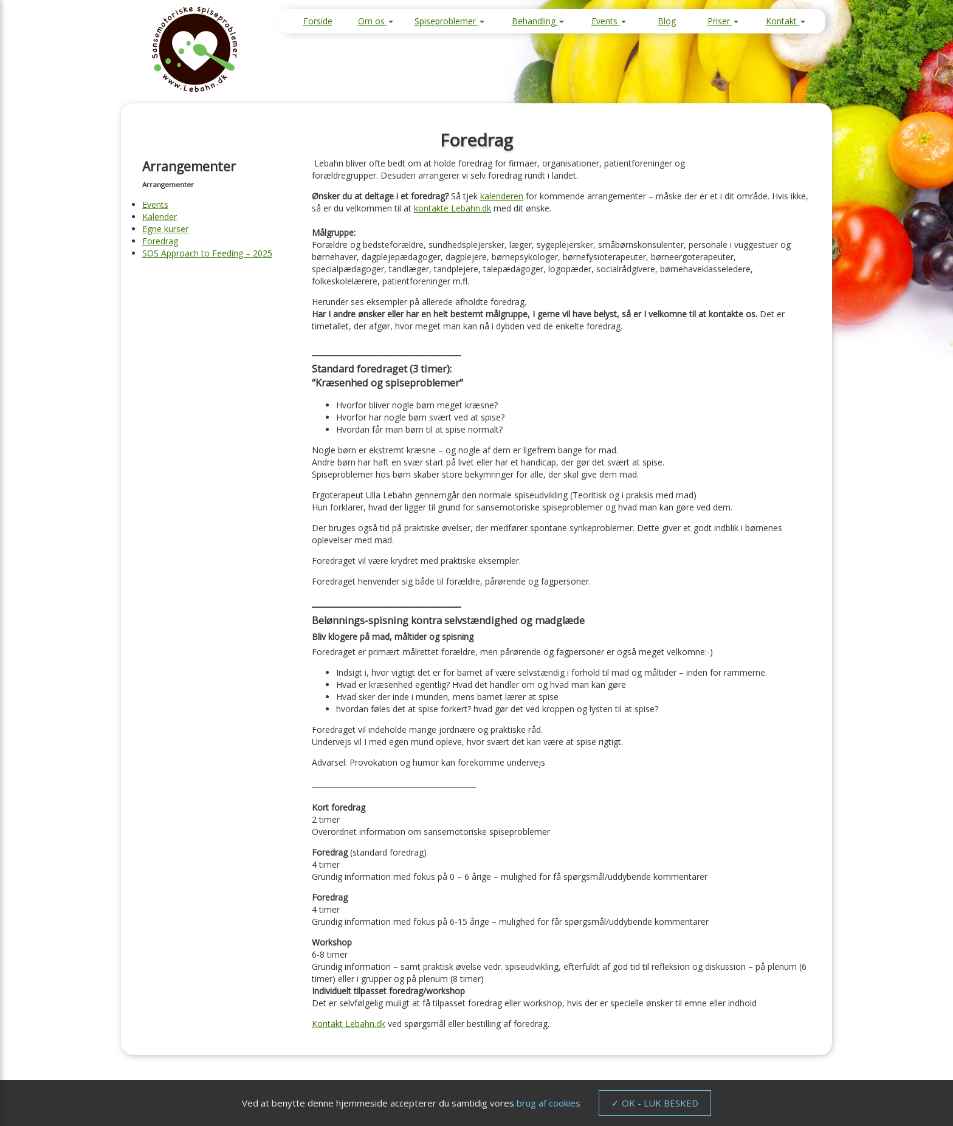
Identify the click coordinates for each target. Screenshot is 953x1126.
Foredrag (160, 241)
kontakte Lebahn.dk (452, 208)
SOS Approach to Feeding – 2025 (207, 253)
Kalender (159, 216)
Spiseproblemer (449, 21)
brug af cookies (548, 1103)
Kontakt (785, 21)
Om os (375, 21)
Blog (667, 21)
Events (608, 21)
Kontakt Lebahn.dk (348, 1023)
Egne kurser (165, 229)
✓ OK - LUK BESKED (654, 1103)
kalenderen (501, 196)
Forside (317, 21)
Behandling (538, 21)
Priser (722, 21)
